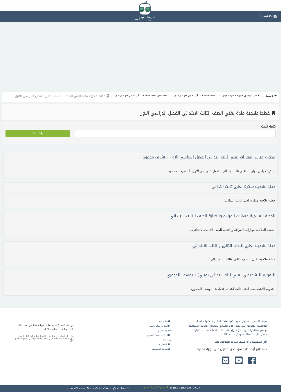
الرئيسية (271, 96)
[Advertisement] (140, 59)
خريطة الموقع (121, 388)
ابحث (37, 133)
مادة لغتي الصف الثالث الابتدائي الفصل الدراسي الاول (141, 96)
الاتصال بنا (164, 344)
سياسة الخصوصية (161, 349)
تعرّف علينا (164, 321)
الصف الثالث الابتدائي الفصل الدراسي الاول (194, 96)
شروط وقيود (100, 388)
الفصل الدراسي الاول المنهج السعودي (240, 96)
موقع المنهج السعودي (156, 387)
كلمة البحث (268, 126)
